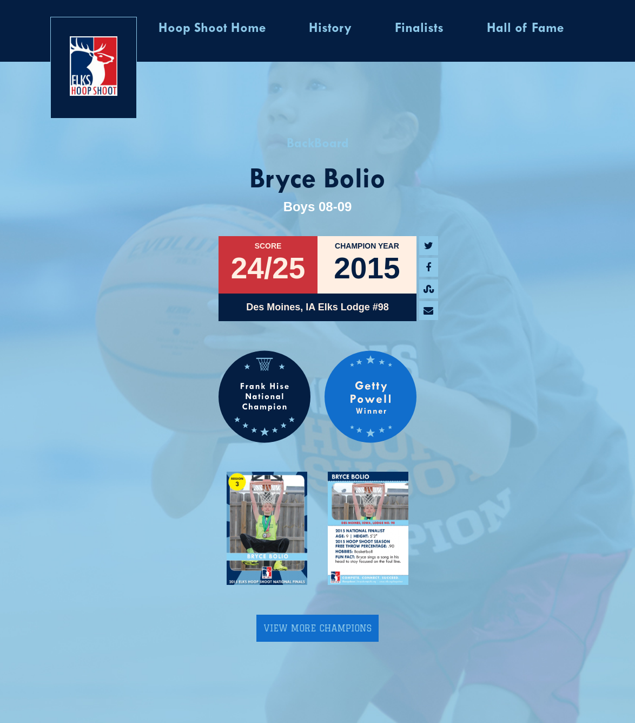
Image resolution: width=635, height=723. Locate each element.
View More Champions (317, 628)
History (330, 29)
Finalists (419, 29)
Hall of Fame (525, 29)
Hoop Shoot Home (212, 29)
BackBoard (318, 144)
